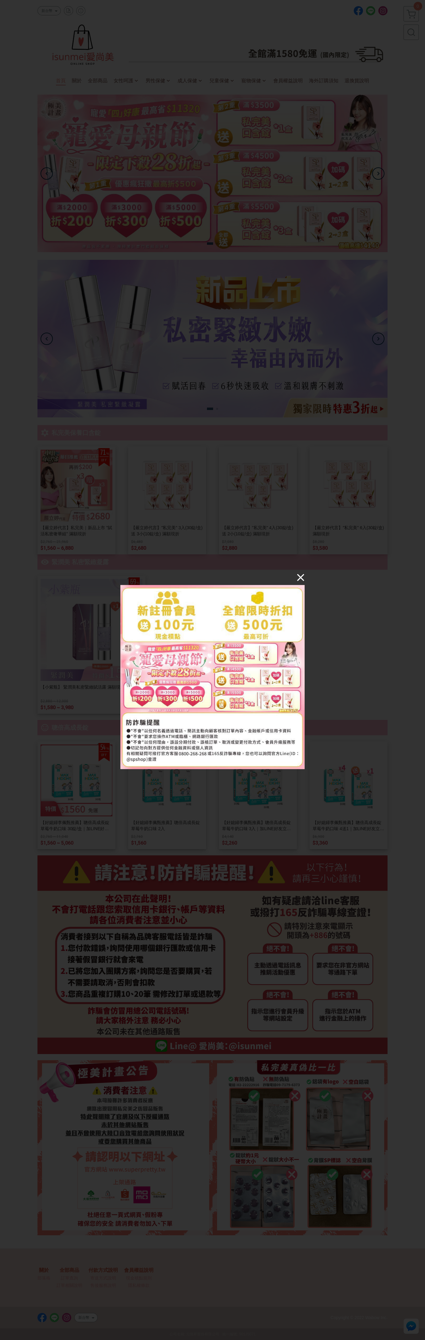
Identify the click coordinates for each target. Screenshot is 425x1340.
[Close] (300, 577)
